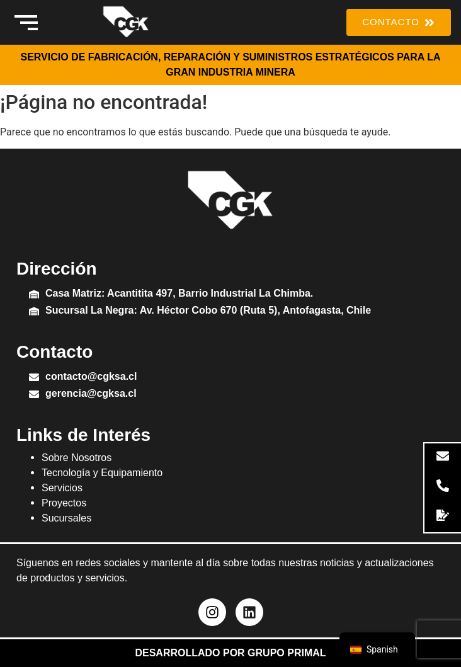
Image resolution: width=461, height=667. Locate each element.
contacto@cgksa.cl (91, 376)
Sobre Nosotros (76, 457)
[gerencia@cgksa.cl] (34, 395)
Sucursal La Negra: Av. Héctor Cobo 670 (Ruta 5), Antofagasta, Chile (208, 310)
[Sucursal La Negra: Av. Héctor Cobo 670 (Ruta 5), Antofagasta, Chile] (34, 312)
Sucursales (66, 518)
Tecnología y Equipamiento (102, 472)
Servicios (62, 487)
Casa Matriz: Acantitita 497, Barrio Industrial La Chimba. (179, 293)
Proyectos (64, 503)
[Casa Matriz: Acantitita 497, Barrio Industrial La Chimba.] (34, 295)
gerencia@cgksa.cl (91, 393)
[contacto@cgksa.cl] (34, 378)
